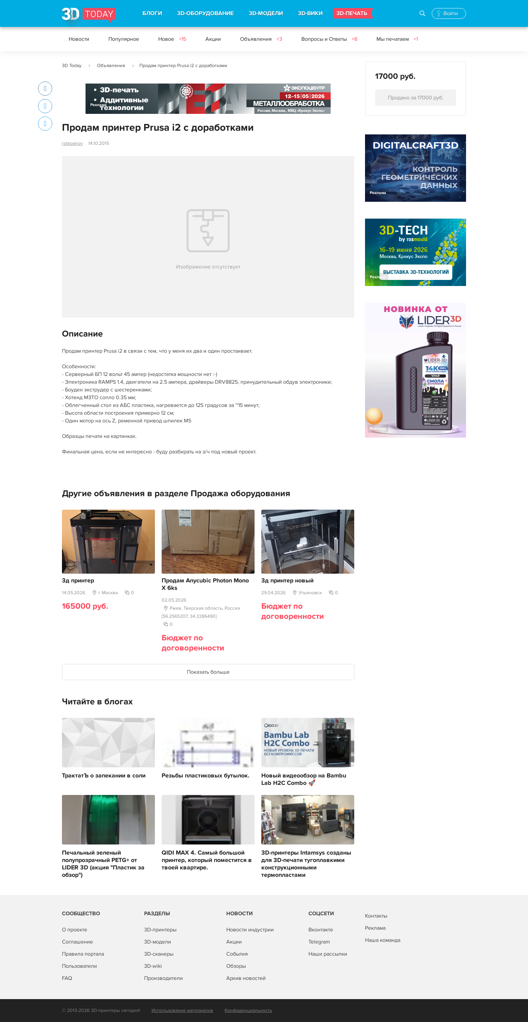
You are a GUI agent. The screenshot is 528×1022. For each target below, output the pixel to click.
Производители (163, 978)
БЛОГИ (152, 13)
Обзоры (236, 966)
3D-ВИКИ (310, 13)
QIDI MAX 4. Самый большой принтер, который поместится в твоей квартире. (207, 860)
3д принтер (78, 580)
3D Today (71, 65)
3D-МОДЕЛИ (266, 13)
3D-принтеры (160, 929)
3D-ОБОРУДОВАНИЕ (205, 13)
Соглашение (77, 941)
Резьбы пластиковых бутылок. (206, 775)
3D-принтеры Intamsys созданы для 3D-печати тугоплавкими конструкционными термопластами (306, 864)
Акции (213, 39)
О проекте (74, 929)
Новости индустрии (250, 929)
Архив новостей (246, 978)
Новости (79, 39)
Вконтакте (320, 929)
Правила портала (83, 954)
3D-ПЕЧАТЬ (351, 13)
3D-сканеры (158, 954)
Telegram (319, 941)
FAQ (67, 978)
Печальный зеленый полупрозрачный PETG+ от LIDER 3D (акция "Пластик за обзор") (103, 864)
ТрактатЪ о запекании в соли (103, 775)
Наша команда (382, 940)
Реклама (98, 104)
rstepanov (72, 143)
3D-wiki (153, 966)
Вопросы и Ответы (329, 39)
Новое (172, 39)
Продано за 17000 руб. (415, 97)
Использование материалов (182, 1010)
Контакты (376, 916)
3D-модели (157, 941)
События (237, 954)
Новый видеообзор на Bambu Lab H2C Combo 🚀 (303, 779)
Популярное (123, 39)
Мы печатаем (397, 39)
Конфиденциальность (248, 1010)
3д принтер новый (287, 580)
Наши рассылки (327, 954)
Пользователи (79, 966)
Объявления (261, 39)
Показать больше (208, 672)
